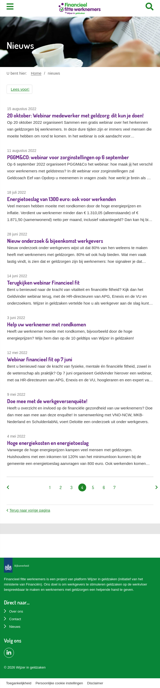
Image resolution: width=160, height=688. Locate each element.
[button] (19, 89)
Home (36, 73)
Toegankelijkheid (18, 683)
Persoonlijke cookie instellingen (59, 683)
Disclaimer (95, 683)
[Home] (80, 9)
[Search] (149, 7)
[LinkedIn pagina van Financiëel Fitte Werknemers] (9, 653)
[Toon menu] (10, 7)
